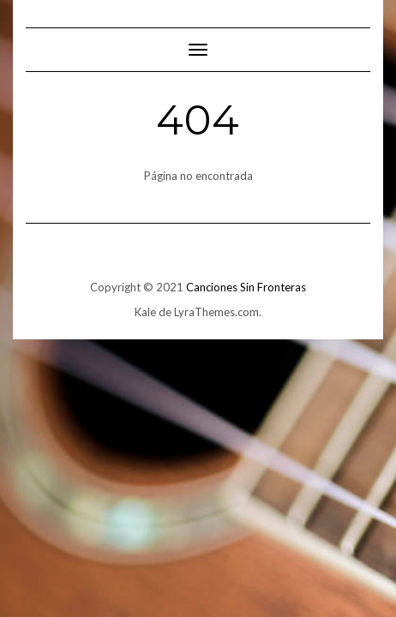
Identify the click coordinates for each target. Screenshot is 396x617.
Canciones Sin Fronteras (246, 287)
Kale (145, 312)
